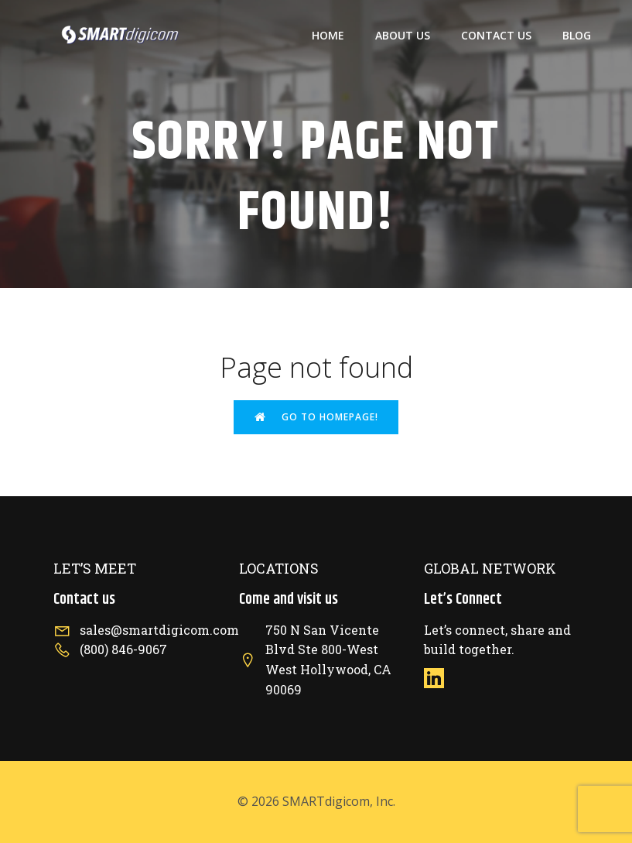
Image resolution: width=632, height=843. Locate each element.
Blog (576, 35)
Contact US (496, 35)
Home (328, 35)
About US (402, 35)
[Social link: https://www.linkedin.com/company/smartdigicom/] (440, 677)
